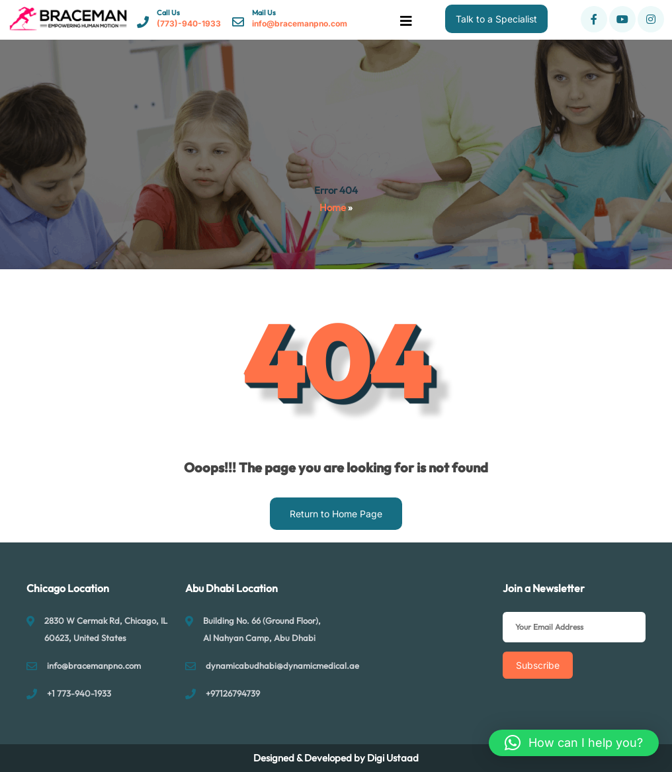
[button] (574, 743)
